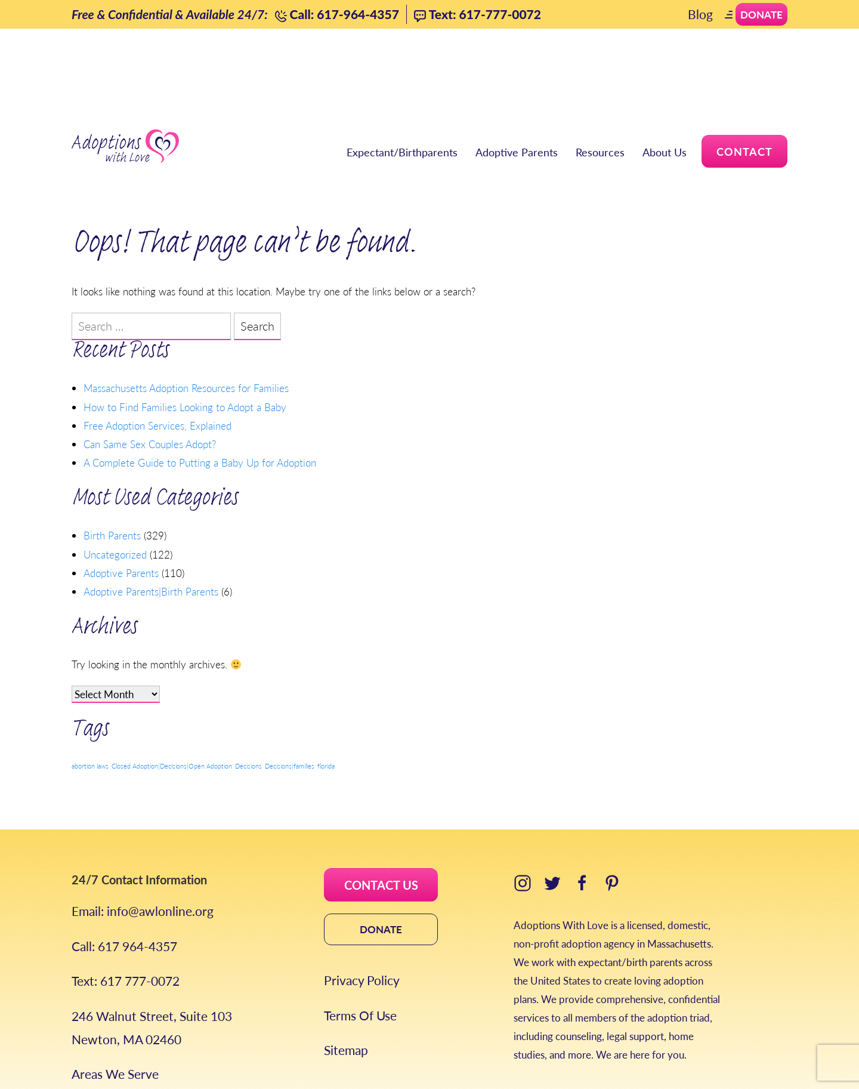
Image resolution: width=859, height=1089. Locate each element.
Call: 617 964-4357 (124, 874)
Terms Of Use (360, 943)
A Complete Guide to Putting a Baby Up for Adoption (200, 390)
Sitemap (346, 978)
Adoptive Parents (516, 77)
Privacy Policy (362, 908)
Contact (744, 77)
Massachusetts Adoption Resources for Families (186, 316)
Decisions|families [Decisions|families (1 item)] (289, 694)
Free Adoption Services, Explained (157, 353)
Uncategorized (115, 482)
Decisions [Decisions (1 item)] (248, 694)
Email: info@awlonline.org (143, 839)
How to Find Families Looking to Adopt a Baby (185, 334)
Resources (600, 77)
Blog (700, 14)
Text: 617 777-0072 (126, 909)
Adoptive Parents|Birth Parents (151, 519)
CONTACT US (381, 813)
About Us (664, 77)
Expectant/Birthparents (402, 77)
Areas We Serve (115, 1002)
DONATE (381, 857)
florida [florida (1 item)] (326, 694)
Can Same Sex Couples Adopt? (150, 372)
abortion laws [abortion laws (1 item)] (90, 694)
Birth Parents (112, 463)
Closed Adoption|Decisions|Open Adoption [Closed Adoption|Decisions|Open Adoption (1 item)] (172, 694)
